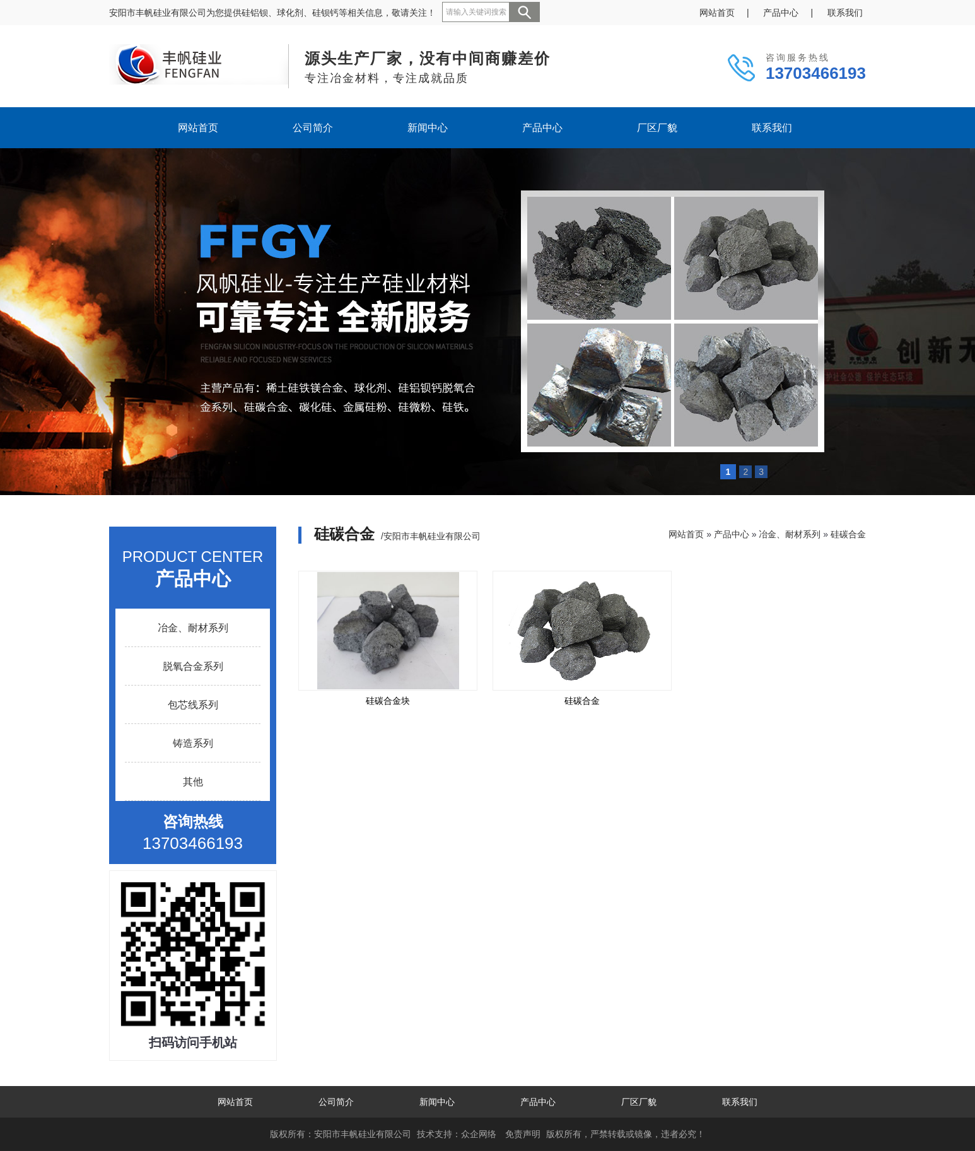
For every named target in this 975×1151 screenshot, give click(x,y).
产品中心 (780, 13)
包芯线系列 (193, 704)
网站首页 (717, 13)
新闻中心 (427, 127)
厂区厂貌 (657, 127)
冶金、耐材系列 (193, 627)
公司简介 (313, 127)
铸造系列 (193, 743)
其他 (193, 781)
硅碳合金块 (388, 701)
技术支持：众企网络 (456, 1134)
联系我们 (845, 13)
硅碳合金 (848, 534)
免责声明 (522, 1134)
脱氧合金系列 (193, 666)
